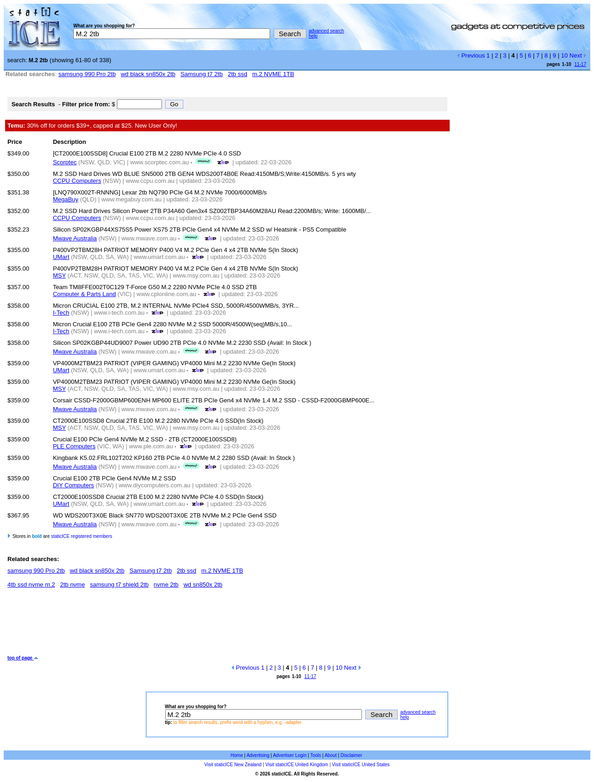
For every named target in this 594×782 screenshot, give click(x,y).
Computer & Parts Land (84, 294)
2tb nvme (72, 584)
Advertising (257, 755)
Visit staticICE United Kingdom (296, 764)
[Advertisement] (176, 625)
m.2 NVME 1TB (273, 74)
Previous (471, 55)
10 (564, 55)
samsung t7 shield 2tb (119, 584)
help (313, 36)
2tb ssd (237, 74)
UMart (61, 256)
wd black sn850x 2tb (148, 74)
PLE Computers (74, 446)
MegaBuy (65, 199)
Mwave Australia (75, 238)
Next (578, 55)
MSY (59, 275)
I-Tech (61, 312)
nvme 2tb (166, 584)
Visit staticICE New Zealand (232, 764)
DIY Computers (73, 485)
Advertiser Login (289, 755)
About (330, 755)
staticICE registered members (81, 536)
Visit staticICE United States (360, 764)
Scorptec (65, 162)
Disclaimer (351, 755)
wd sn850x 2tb (202, 584)
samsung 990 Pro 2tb (87, 74)
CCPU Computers (77, 180)
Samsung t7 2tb (202, 74)
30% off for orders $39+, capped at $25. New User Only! (92, 125)
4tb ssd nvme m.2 (31, 584)
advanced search (326, 30)
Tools (315, 755)
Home (237, 755)
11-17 (581, 64)
